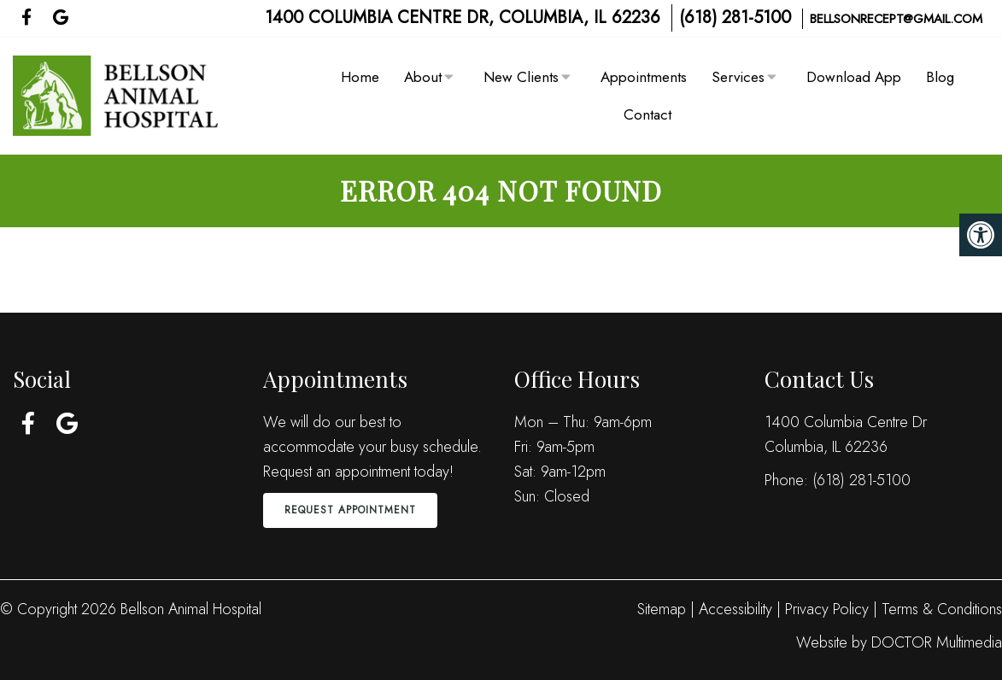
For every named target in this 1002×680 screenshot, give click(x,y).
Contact (647, 114)
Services (738, 77)
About (423, 77)
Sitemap (661, 609)
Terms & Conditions (942, 609)
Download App (853, 77)
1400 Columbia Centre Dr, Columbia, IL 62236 (462, 17)
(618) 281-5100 (735, 17)
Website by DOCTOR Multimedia (899, 642)
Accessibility (735, 609)
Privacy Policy (829, 609)
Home (360, 77)
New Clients (521, 77)
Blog (940, 77)
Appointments (644, 77)
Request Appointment (350, 510)
